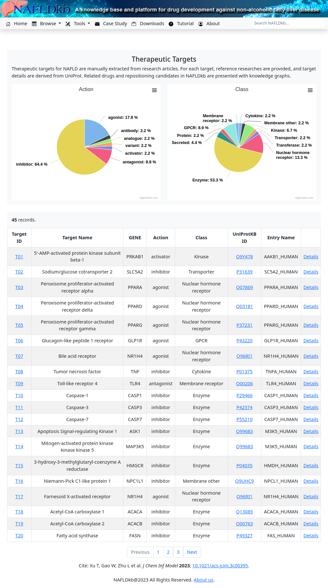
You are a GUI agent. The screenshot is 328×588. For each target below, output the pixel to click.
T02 (19, 272)
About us (203, 580)
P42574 (245, 407)
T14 (19, 446)
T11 (19, 407)
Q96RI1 (245, 356)
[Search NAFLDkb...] (288, 23)
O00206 (244, 383)
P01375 (245, 371)
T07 (19, 356)
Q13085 (244, 512)
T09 (19, 383)
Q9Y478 (244, 256)
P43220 (245, 340)
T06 (19, 340)
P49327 (245, 535)
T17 (19, 496)
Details (310, 256)
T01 (19, 256)
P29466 (245, 395)
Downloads (148, 23)
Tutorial (181, 23)
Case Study (111, 23)
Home (16, 23)
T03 (19, 287)
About (209, 23)
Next (192, 552)
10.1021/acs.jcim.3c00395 (220, 565)
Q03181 (244, 306)
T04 (19, 306)
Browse (45, 23)
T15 (19, 465)
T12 (19, 419)
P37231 (245, 325)
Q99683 (244, 431)
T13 (19, 431)
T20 (19, 535)
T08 (19, 371)
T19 (19, 524)
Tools (76, 23)
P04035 (245, 465)
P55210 (245, 419)
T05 (19, 325)
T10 (19, 395)
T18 (19, 512)
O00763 (244, 524)
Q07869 (244, 287)
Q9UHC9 (244, 481)
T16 (19, 481)
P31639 (245, 272)
